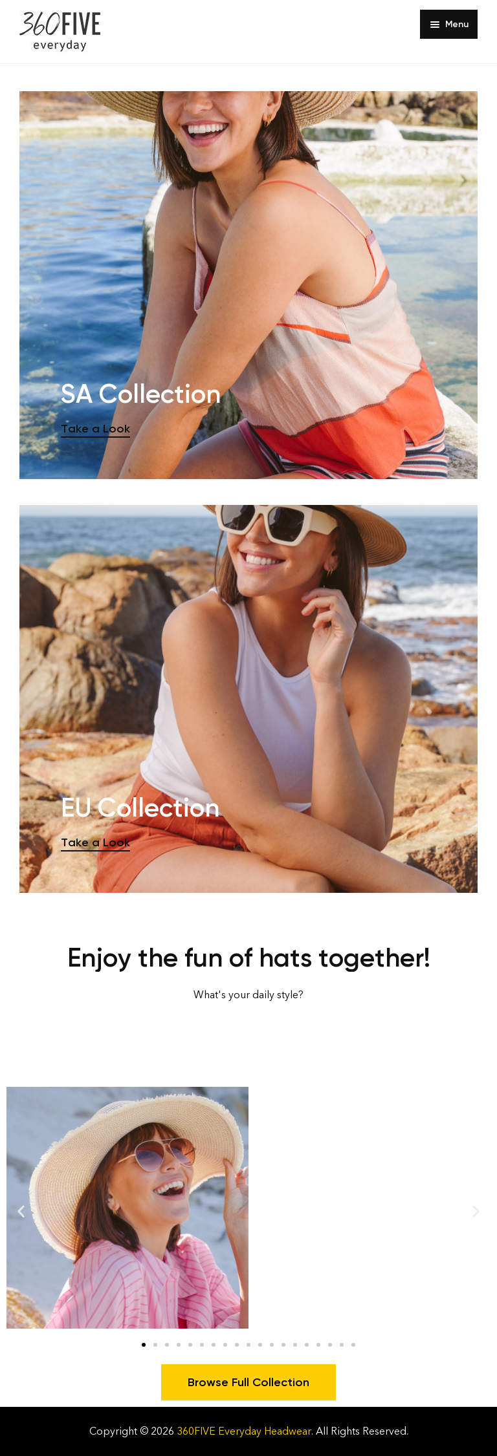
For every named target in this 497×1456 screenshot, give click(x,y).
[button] (21, 1211)
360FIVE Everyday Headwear (244, 1431)
